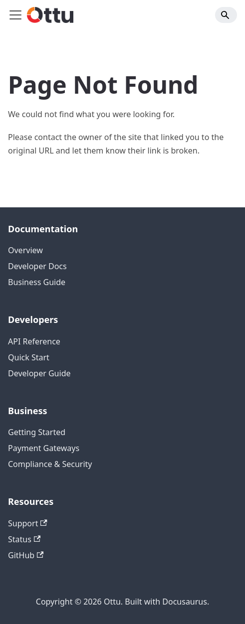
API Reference (34, 341)
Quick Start (28, 357)
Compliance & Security (50, 464)
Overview (25, 250)
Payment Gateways (43, 448)
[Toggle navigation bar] (15, 14)
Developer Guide (39, 373)
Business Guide (36, 282)
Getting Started (36, 432)
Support (27, 523)
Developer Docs (37, 266)
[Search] (226, 15)
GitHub (25, 555)
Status (24, 539)
